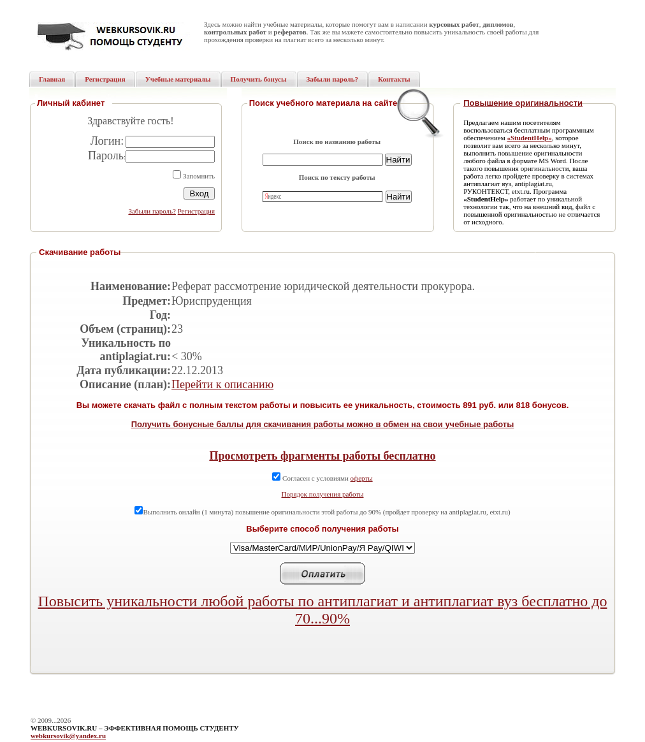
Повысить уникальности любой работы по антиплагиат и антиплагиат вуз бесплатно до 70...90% (322, 610)
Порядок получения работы (323, 494)
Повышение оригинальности (523, 103)
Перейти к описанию (222, 384)
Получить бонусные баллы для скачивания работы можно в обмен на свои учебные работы (322, 424)
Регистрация (196, 211)
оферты (362, 478)
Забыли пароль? (152, 211)
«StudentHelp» (529, 138)
